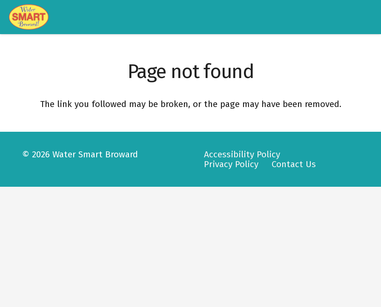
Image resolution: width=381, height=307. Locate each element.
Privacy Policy (231, 164)
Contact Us (294, 164)
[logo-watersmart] (29, 17)
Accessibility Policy (242, 154)
